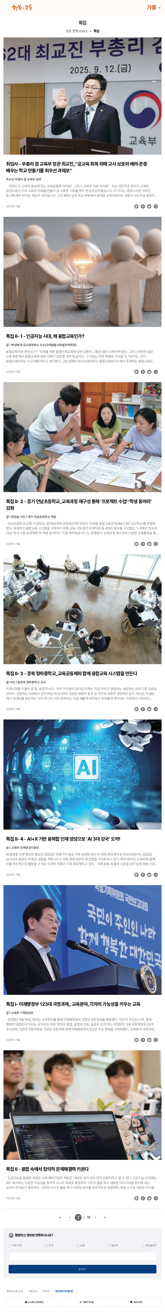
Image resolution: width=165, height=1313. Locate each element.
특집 (96, 31)
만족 (51, 1245)
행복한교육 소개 (14, 1291)
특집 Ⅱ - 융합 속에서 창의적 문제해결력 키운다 (47, 1169)
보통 (82, 1245)
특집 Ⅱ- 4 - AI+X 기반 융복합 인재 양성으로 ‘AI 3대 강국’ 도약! (63, 839)
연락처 (46, 1291)
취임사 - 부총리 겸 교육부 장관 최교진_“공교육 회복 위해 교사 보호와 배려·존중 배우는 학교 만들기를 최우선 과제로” (76, 167)
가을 (152, 7)
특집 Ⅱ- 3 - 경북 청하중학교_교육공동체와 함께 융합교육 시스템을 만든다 (71, 673)
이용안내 (32, 1291)
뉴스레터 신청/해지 (34, 1302)
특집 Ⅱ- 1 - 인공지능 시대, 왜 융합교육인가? (45, 336)
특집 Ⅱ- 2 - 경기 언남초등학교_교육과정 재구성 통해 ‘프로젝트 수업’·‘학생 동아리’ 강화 (78, 505)
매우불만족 (151, 1245)
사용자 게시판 (86, 1302)
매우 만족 (17, 1245)
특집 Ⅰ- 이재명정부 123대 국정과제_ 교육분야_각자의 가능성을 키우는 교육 (73, 1004)
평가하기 (82, 1269)
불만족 (115, 1245)
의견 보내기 (136, 1302)
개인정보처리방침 (64, 1291)
